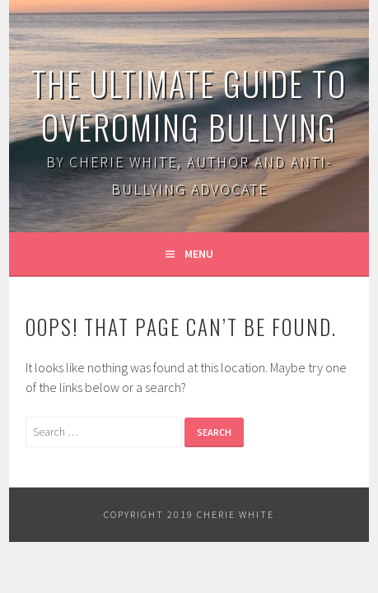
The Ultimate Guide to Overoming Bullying (189, 105)
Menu (198, 253)
